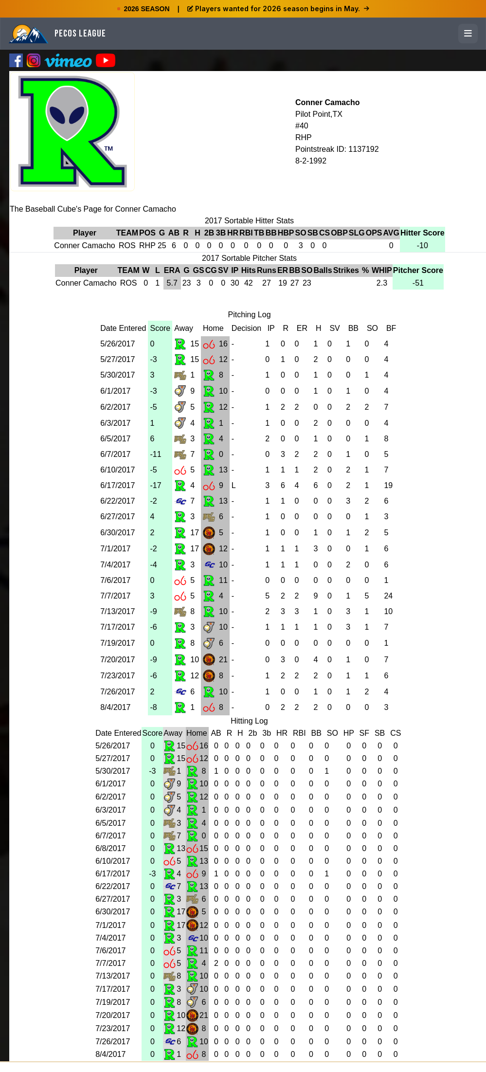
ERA (172, 270)
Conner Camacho (327, 102)
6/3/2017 (115, 423)
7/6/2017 (115, 580)
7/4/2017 (115, 565)
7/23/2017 (117, 676)
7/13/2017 (117, 611)
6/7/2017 (115, 454)
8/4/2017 (115, 707)
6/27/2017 (117, 516)
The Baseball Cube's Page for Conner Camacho (93, 209)
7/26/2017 (117, 692)
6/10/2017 (117, 470)
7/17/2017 (117, 627)
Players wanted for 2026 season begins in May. (278, 8)
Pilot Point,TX (318, 114)
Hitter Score (422, 233)
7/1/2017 (115, 549)
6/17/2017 (117, 485)
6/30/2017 (117, 532)
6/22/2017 (117, 501)
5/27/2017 (117, 359)
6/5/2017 (115, 439)
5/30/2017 (117, 375)
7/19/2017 (117, 643)
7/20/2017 (117, 659)
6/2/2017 (115, 407)
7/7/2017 (115, 596)
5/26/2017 (117, 344)
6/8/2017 (110, 848)
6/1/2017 (115, 391)
